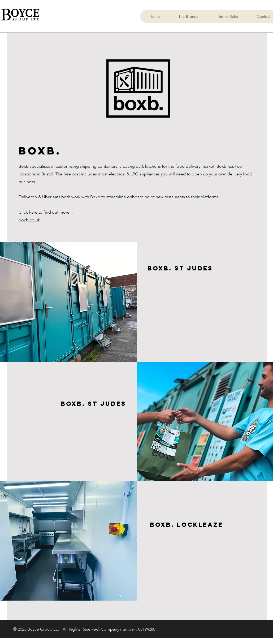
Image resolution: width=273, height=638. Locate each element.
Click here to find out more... (46, 212)
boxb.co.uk (29, 219)
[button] (188, 16)
